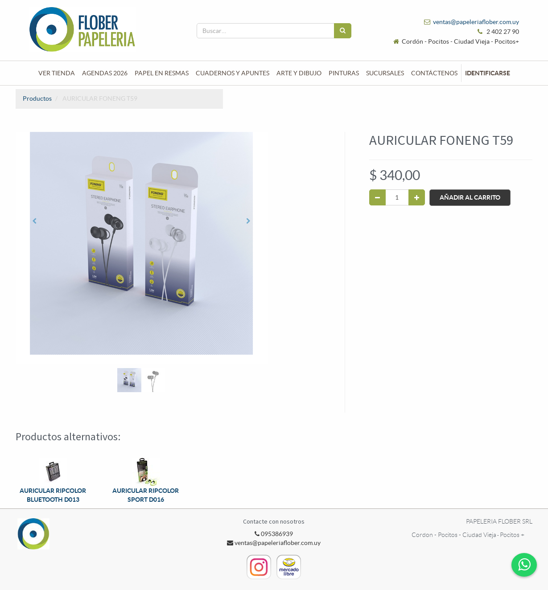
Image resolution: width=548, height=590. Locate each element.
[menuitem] (56, 73)
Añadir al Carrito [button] (470, 197)
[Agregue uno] (416, 197)
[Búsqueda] (342, 30)
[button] (35, 221)
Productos (37, 98)
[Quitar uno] (377, 197)
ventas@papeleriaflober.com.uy (476, 21)
